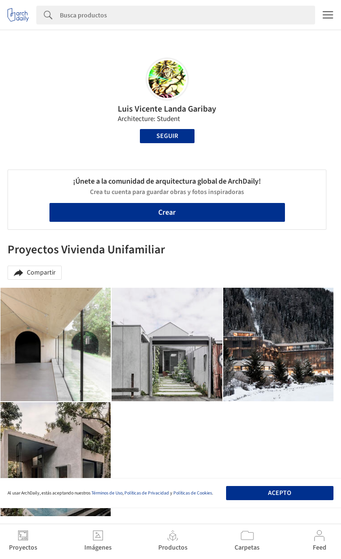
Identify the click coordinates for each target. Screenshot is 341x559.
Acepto (279, 493)
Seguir (167, 136)
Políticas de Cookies (192, 493)
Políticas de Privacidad (146, 493)
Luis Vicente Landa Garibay (167, 109)
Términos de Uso (106, 493)
